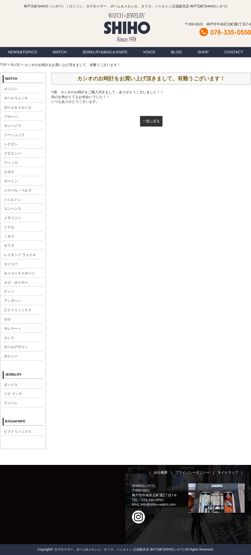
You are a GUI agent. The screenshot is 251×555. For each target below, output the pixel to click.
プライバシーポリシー (192, 472)
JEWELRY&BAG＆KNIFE (104, 52)
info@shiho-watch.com (158, 504)
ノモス (9, 236)
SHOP (203, 52)
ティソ (9, 291)
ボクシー (11, 356)
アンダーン (12, 301)
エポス (9, 172)
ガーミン (11, 181)
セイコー (11, 264)
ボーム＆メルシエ (17, 107)
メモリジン (12, 218)
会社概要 (161, 472)
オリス (9, 246)
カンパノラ (12, 126)
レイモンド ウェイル (20, 255)
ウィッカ (11, 163)
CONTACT (233, 52)
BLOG (176, 52)
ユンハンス (12, 209)
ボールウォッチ (16, 98)
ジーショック (14, 135)
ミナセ (9, 227)
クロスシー (12, 153)
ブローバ (11, 117)
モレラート (12, 328)
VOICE (149, 52)
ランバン (11, 403)
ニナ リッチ (13, 394)
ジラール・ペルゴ (17, 190)
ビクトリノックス (17, 310)
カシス (9, 338)
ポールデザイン (16, 347)
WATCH (60, 52)
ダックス (11, 385)
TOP (3, 65)
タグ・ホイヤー (16, 283)
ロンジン (11, 89)
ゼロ (7, 319)
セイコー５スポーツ (19, 273)
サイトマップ (227, 472)
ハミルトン (12, 200)
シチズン (11, 144)
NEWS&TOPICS (22, 52)
